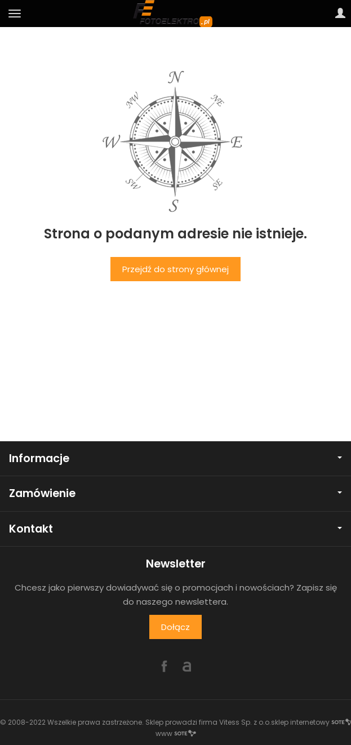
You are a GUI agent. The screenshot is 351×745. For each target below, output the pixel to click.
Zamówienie (175, 493)
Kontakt (175, 528)
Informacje (175, 458)
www (175, 733)
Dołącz (175, 627)
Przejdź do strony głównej (175, 269)
